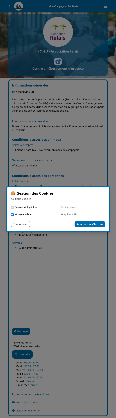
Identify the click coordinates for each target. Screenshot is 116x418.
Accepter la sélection (90, 224)
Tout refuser (21, 224)
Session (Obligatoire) (26, 207)
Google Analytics (23, 214)
